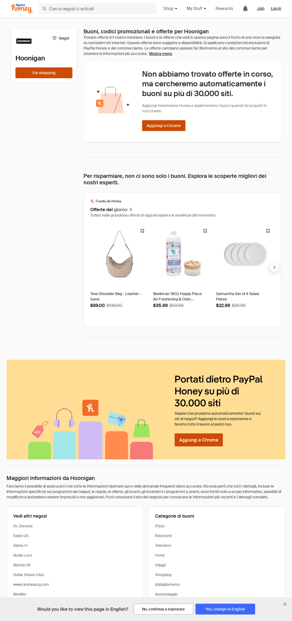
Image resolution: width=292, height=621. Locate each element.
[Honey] (22, 9)
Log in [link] (276, 8)
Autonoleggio (166, 594)
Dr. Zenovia (23, 526)
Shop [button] (170, 8)
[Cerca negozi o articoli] (98, 8)
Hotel (160, 555)
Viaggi (160, 565)
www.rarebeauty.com (31, 584)
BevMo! (19, 594)
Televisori (163, 545)
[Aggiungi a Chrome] (163, 125)
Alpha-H (20, 545)
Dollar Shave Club (28, 574)
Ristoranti (163, 535)
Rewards (224, 8)
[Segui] (60, 38)
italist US (20, 535)
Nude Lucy (22, 555)
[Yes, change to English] (225, 609)
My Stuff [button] (197, 8)
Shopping (163, 574)
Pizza (159, 526)
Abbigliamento (167, 584)
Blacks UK (22, 565)
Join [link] (260, 8)
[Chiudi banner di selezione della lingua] (285, 604)
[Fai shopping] (43, 72)
